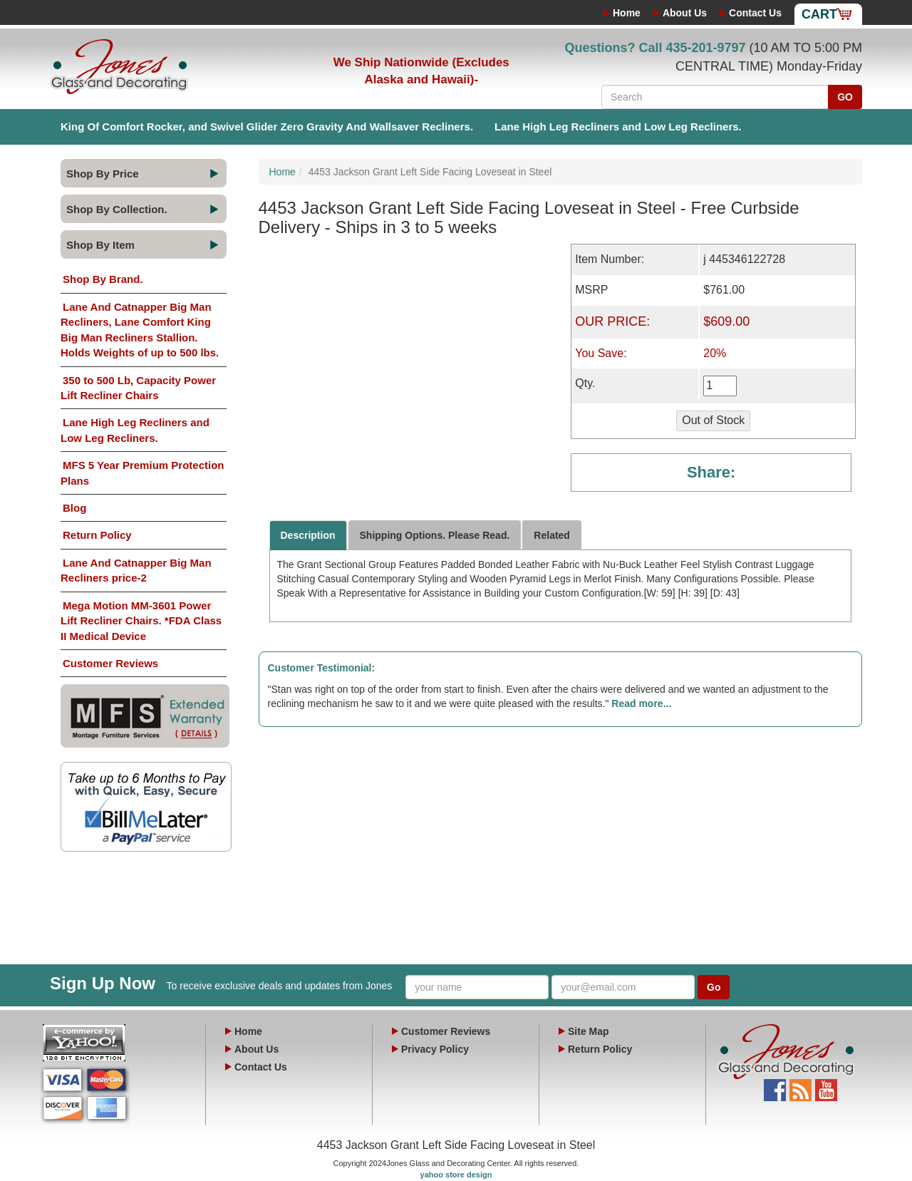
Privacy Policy (435, 1049)
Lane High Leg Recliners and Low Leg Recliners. (618, 126)
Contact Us (755, 13)
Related (552, 535)
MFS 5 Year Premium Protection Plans (142, 472)
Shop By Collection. (116, 209)
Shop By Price (102, 173)
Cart (819, 14)
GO (845, 97)
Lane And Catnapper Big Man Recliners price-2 (136, 570)
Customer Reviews (110, 663)
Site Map (588, 1031)
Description (308, 535)
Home (627, 13)
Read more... (641, 703)
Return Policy (97, 535)
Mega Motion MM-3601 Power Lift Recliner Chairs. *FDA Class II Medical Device (141, 620)
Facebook (775, 1086)
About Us (685, 13)
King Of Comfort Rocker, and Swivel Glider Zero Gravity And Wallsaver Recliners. (267, 126)
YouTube (826, 1086)
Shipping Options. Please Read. (435, 535)
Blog (74, 508)
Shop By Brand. (103, 279)
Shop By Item (100, 245)
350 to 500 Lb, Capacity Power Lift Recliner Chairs (138, 387)
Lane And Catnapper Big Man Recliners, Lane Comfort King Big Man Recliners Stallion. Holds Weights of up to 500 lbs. (140, 330)
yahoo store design (456, 1174)
